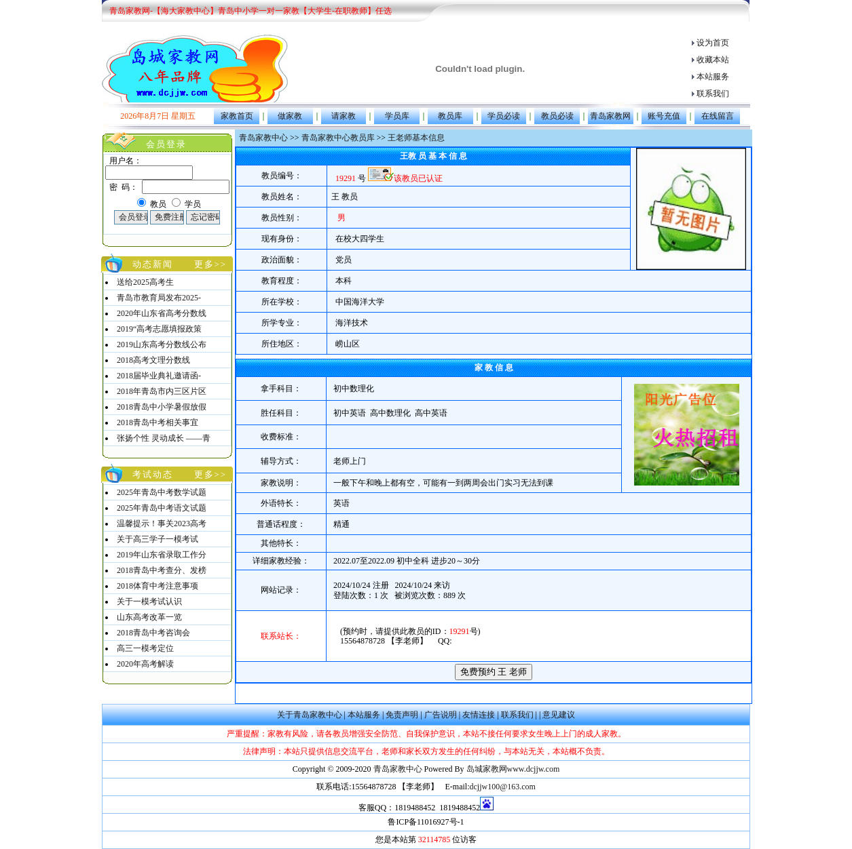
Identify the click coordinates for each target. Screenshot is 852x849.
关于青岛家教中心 (309, 714)
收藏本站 (713, 59)
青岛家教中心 (263, 137)
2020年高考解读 (145, 664)
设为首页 (713, 42)
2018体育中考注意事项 (157, 586)
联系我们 (713, 93)
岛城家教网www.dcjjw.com (513, 769)
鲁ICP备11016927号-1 (426, 822)
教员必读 (557, 116)
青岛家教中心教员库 (338, 137)
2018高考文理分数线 (153, 360)
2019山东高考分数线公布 (161, 344)
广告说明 (440, 714)
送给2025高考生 (145, 282)
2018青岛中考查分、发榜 (161, 570)
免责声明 (402, 714)
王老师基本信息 (416, 137)
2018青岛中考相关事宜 (157, 422)
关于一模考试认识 (149, 601)
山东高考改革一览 (149, 617)
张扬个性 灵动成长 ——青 (163, 438)
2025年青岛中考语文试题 (161, 508)
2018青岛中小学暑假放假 (161, 407)
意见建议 (558, 714)
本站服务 (713, 76)
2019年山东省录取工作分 (161, 554)
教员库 (450, 116)
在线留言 (717, 116)
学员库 (397, 116)
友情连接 (478, 714)
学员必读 (503, 116)
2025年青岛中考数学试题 (161, 492)
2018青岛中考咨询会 (153, 632)
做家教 (290, 116)
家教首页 (237, 116)
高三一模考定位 (145, 648)
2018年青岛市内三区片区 (161, 391)
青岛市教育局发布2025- (159, 297)
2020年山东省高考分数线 (161, 313)
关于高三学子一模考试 (157, 539)
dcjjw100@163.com (502, 786)
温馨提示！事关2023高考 (161, 523)
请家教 (343, 116)
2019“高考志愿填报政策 (159, 329)
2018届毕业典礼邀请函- (159, 375)
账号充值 (664, 116)
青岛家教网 (610, 116)
